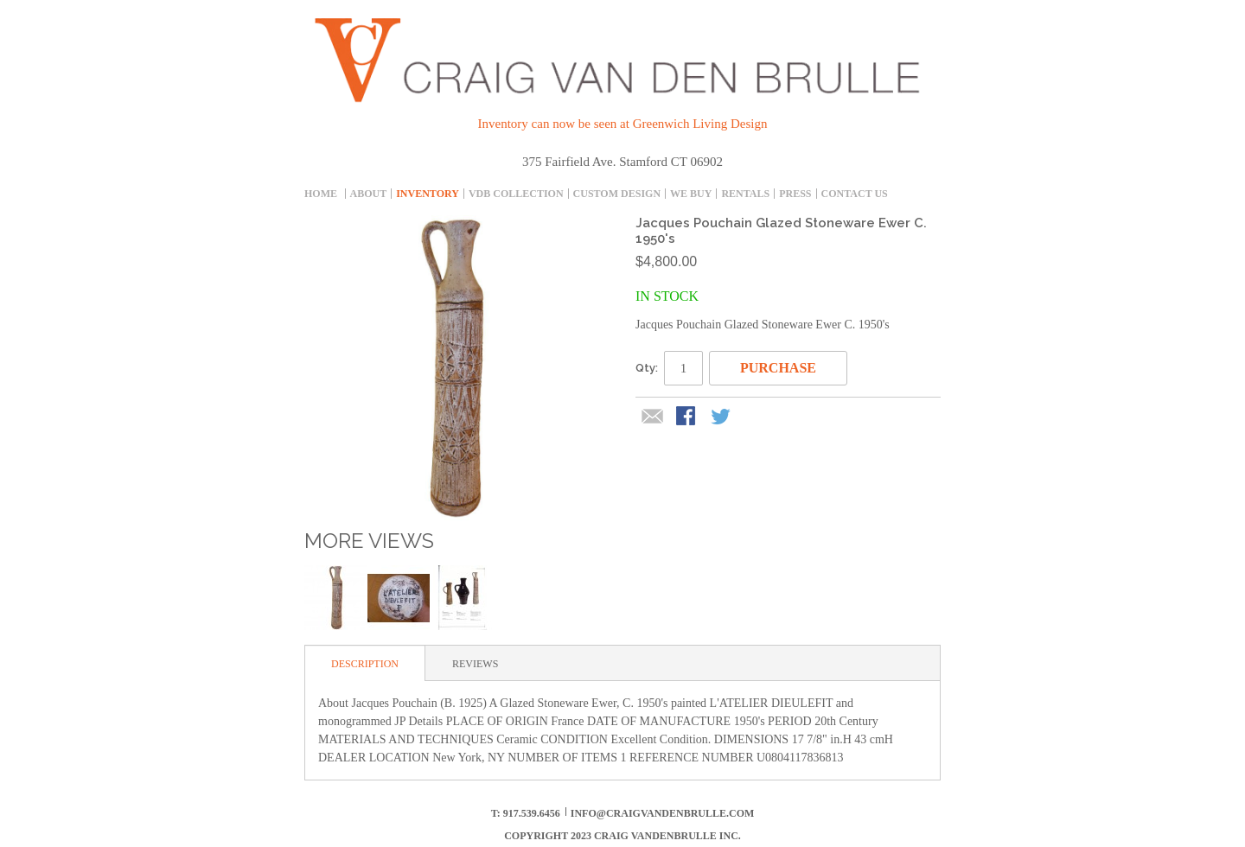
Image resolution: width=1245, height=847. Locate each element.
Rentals (745, 193)
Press (795, 193)
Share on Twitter (722, 417)
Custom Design (617, 193)
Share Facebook (687, 417)
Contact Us (854, 193)
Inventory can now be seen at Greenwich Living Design (623, 124)
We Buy (691, 193)
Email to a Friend (653, 417)
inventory (427, 193)
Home (320, 193)
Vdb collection (516, 193)
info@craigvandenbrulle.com (663, 813)
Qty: (646, 367)
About (368, 193)
